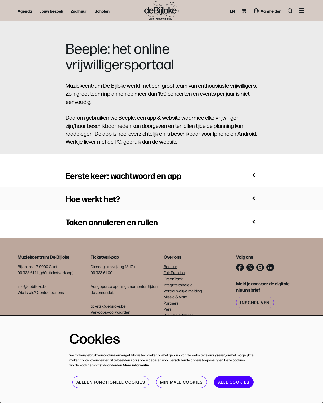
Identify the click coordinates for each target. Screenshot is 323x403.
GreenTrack (173, 278)
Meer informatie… (137, 364)
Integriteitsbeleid (178, 284)
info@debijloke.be (33, 286)
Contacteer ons (50, 292)
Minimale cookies (181, 382)
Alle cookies (234, 382)
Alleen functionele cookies (110, 382)
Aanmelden (267, 11)
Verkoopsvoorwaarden (110, 312)
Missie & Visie (175, 296)
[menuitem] (25, 11)
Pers (168, 309)
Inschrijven (255, 302)
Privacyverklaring (179, 315)
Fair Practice (174, 272)
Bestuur (170, 266)
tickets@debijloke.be (108, 306)
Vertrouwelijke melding (183, 290)
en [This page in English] (232, 11)
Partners (171, 303)
